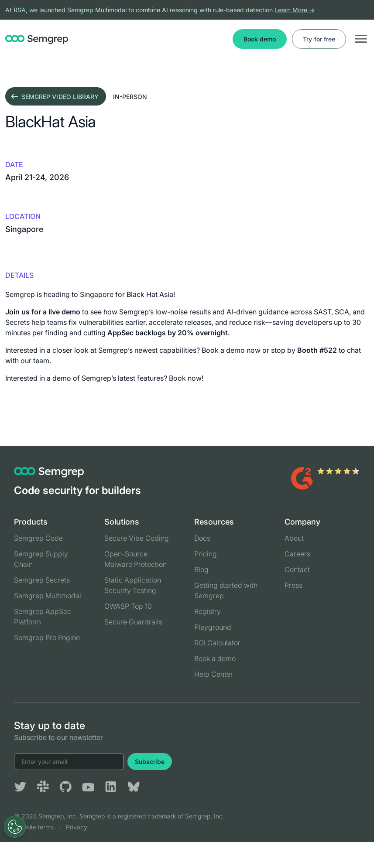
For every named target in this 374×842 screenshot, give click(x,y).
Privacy (76, 827)
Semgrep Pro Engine (47, 637)
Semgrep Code (38, 538)
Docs (202, 538)
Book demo (260, 39)
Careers (297, 553)
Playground (212, 627)
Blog (201, 569)
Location (23, 216)
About (294, 538)
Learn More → (294, 10)
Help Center (213, 674)
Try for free (319, 39)
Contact (297, 569)
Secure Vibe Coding (136, 538)
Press (293, 585)
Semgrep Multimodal (47, 595)
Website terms (34, 827)
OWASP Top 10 (128, 606)
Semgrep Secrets (42, 580)
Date (14, 164)
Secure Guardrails (133, 621)
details (19, 275)
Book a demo (215, 658)
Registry (207, 611)
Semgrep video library (54, 96)
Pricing (205, 553)
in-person (130, 96)
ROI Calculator (217, 642)
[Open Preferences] (15, 827)
